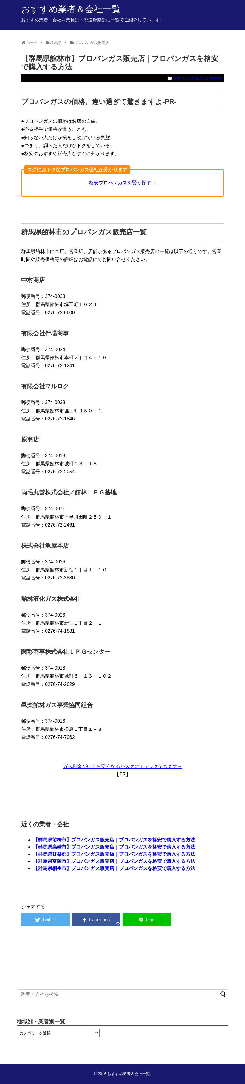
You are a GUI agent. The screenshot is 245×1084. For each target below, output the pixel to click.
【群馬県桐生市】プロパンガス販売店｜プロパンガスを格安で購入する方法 (114, 868)
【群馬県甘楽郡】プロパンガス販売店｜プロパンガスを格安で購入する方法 (114, 854)
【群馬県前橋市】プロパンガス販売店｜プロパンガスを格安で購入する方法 (114, 839)
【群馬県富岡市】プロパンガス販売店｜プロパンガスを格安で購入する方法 (114, 861)
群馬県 (215, 78)
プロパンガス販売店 (190, 78)
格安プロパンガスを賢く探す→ (122, 182)
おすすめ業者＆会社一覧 (71, 9)
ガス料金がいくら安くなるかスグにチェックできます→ (122, 766)
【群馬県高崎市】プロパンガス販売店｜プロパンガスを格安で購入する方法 (114, 846)
